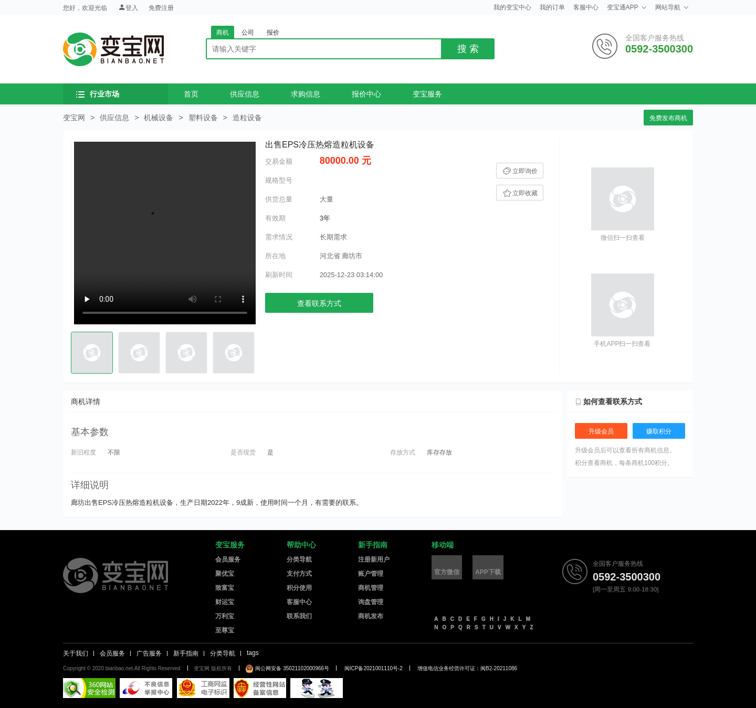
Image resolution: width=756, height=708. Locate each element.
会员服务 (227, 559)
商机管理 (370, 587)
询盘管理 (370, 602)
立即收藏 (520, 193)
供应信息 (244, 94)
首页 (191, 94)
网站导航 (672, 7)
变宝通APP (627, 7)
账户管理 (370, 573)
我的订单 (552, 7)
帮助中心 (301, 545)
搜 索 (468, 49)
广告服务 (149, 653)
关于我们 (75, 653)
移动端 (443, 545)
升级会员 (601, 431)
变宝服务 (427, 94)
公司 (248, 32)
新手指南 (372, 545)
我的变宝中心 (512, 7)
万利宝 (224, 616)
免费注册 (161, 8)
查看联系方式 (319, 303)
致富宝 (224, 587)
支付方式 (299, 573)
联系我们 (299, 616)
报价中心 (366, 94)
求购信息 (305, 94)
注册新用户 (374, 559)
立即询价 (520, 171)
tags (253, 653)
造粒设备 (247, 117)
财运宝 (224, 602)
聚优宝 (224, 573)
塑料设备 (203, 117)
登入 (128, 7)
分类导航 (299, 559)
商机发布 (370, 616)
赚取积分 (658, 431)
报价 (273, 32)
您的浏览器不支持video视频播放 (165, 233)
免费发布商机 (668, 118)
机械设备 (158, 117)
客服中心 (585, 7)
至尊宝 (224, 630)
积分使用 (299, 587)
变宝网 (113, 49)
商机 (222, 32)
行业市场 (97, 94)
